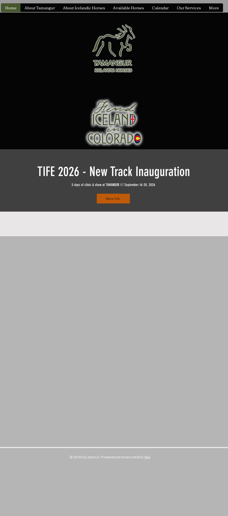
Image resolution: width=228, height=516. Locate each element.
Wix (147, 457)
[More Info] (113, 198)
